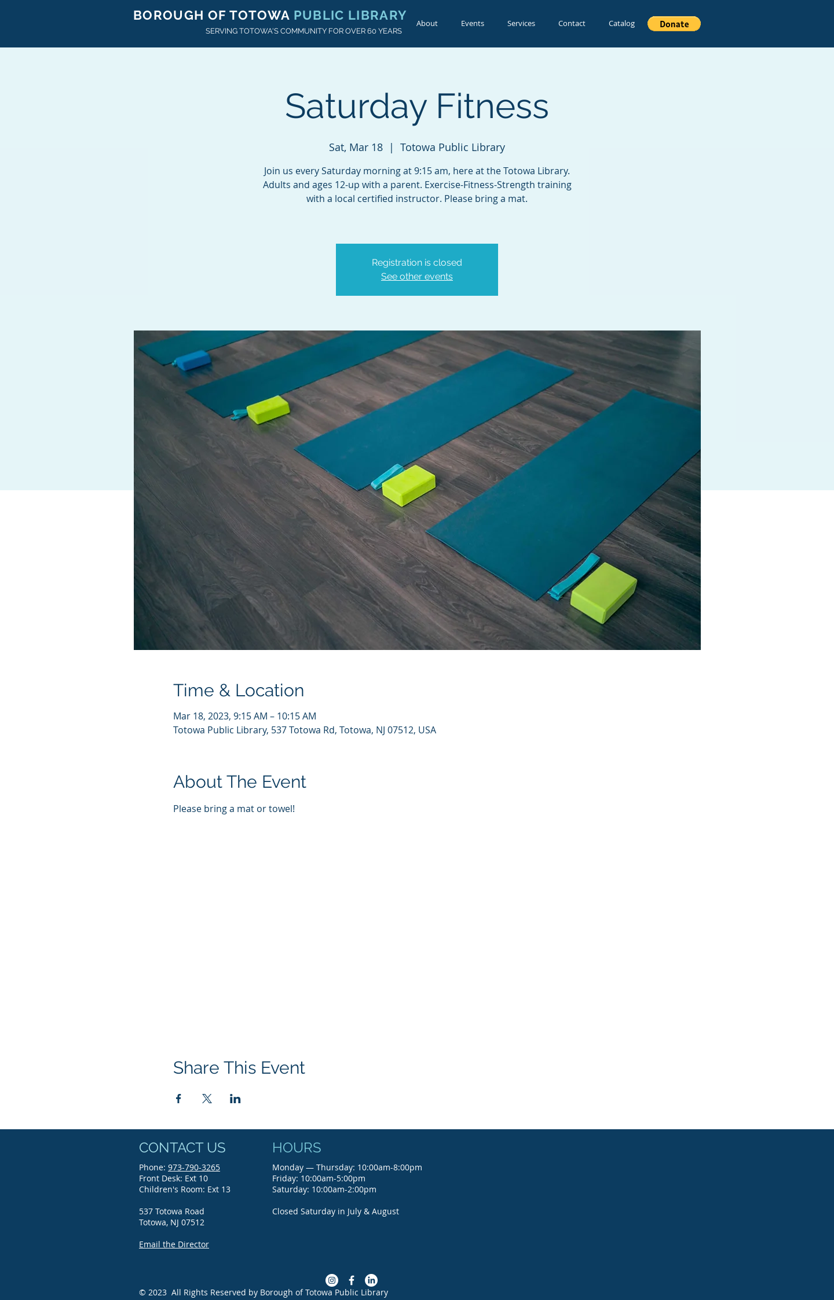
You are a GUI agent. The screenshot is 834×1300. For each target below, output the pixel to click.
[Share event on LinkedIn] (235, 1098)
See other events (417, 276)
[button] (674, 23)
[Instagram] (331, 1280)
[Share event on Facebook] (178, 1098)
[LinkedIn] (371, 1280)
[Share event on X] (207, 1098)
